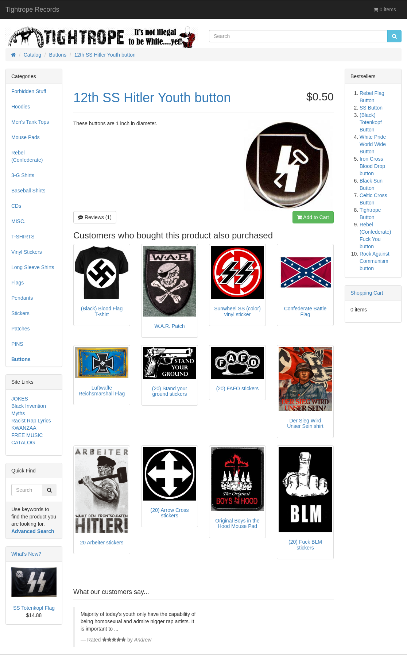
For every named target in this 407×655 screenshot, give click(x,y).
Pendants (22, 298)
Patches (20, 329)
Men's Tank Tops (30, 122)
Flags (17, 283)
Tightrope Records (32, 9)
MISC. (18, 221)
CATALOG (23, 442)
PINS (17, 344)
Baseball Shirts (28, 191)
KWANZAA (23, 428)
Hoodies (20, 107)
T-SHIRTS (23, 237)
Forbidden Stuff (28, 91)
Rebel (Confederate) (27, 156)
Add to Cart (313, 217)
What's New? (26, 554)
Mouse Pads (25, 137)
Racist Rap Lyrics (31, 421)
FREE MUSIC (27, 435)
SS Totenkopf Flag (34, 608)
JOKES (19, 399)
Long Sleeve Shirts (32, 267)
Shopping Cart (366, 293)
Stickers (20, 313)
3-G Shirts (22, 175)
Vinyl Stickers (26, 252)
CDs (16, 206)
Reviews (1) (95, 217)
